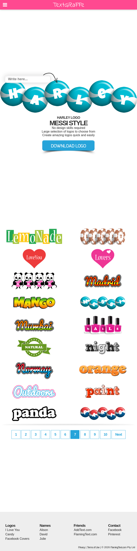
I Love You (12, 530)
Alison (44, 530)
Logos (10, 525)
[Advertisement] (68, 43)
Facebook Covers (17, 538)
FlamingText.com (85, 534)
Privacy (81, 547)
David (43, 534)
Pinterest (114, 534)
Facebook (115, 530)
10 (105, 434)
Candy (9, 534)
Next (118, 434)
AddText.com (82, 530)
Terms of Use (93, 547)
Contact (114, 525)
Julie (43, 538)
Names (45, 525)
